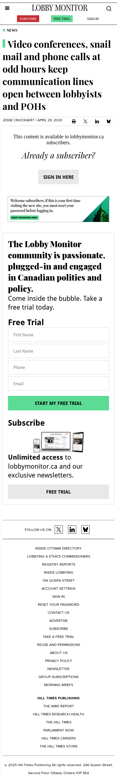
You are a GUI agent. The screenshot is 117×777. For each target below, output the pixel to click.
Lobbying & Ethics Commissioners (58, 556)
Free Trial (62, 19)
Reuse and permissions (58, 645)
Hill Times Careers (58, 738)
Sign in (58, 596)
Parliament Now (58, 730)
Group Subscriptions (58, 677)
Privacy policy (58, 661)
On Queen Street (59, 580)
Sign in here (58, 177)
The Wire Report (58, 706)
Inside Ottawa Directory (58, 548)
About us (59, 653)
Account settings (58, 588)
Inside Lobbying (58, 572)
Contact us (58, 612)
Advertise (58, 620)
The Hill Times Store (59, 746)
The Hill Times (58, 722)
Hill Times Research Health (58, 714)
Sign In (93, 19)
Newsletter (58, 669)
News (12, 30)
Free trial (58, 492)
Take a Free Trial (58, 637)
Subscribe (28, 19)
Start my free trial (58, 403)
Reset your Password (58, 604)
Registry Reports (58, 564)
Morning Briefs (58, 685)
